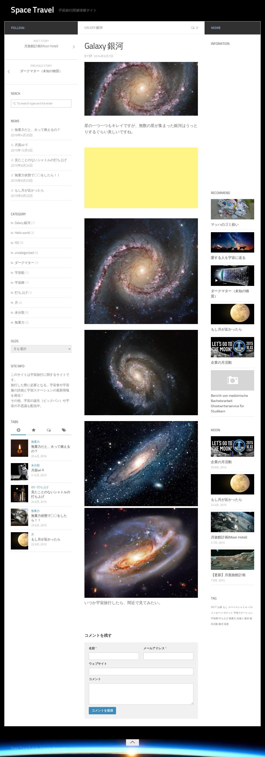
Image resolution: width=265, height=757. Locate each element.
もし (225, 607)
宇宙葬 (19, 283)
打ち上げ (21, 293)
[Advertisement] (141, 177)
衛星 (226, 624)
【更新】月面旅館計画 (228, 575)
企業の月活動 (221, 362)
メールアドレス (154, 648)
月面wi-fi (21, 145)
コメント (95, 679)
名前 (93, 648)
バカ (250, 607)
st (90, 56)
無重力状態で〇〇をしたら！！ (37, 175)
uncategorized (24, 253)
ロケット (228, 612)
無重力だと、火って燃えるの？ (37, 130)
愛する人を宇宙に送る (228, 258)
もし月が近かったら (29, 190)
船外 (246, 618)
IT (216, 607)
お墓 (219, 607)
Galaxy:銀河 (94, 28)
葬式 (221, 624)
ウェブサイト (98, 663)
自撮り (240, 618)
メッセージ (217, 612)
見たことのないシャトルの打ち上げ (41, 160)
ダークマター (24, 263)
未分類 (19, 312)
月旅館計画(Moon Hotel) (229, 537)
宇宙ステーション (243, 612)
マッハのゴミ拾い (225, 224)
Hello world (22, 233)
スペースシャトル (237, 607)
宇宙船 (19, 273)
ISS (17, 243)
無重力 (19, 322)
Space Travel (35, 10)
